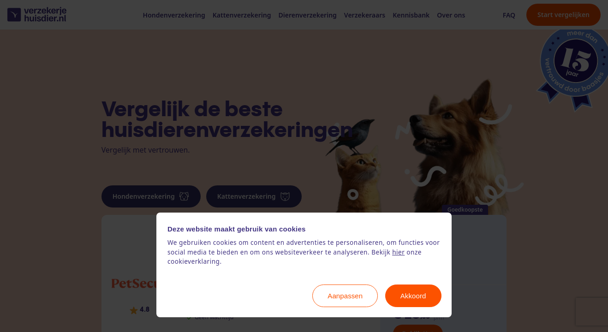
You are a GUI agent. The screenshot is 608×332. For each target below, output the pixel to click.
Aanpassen (345, 296)
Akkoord (413, 296)
